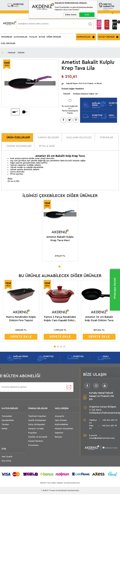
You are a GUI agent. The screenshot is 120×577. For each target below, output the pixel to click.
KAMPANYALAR (83, 37)
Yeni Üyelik (6, 457)
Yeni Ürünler (61, 420)
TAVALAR (33, 37)
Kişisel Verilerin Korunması (35, 443)
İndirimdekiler (61, 425)
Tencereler (6, 416)
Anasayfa (59, 416)
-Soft (44, 491)
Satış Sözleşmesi (36, 425)
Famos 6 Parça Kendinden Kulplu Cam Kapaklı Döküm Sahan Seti (59, 319)
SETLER (42, 37)
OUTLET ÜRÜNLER (106, 37)
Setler (4, 429)
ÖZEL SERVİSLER (8, 43)
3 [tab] (61, 345)
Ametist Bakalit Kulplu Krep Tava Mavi (60, 239)
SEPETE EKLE (20, 336)
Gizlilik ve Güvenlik (37, 437)
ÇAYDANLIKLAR (20, 37)
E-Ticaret (51, 491)
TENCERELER (6, 37)
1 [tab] (55, 345)
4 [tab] (64, 345)
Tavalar (5, 425)
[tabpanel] (60, 231)
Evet (87, 15)
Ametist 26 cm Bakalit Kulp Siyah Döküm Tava (97, 319)
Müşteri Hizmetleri (64, 429)
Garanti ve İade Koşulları (36, 431)
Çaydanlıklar (7, 420)
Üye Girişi (107, 27)
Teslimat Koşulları (37, 416)
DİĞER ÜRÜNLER (54, 37)
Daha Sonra (70, 15)
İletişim (58, 437)
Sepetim (59, 433)
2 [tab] (58, 345)
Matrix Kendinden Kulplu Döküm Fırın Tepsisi (20, 319)
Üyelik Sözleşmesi (37, 420)
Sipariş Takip (99, 27)
